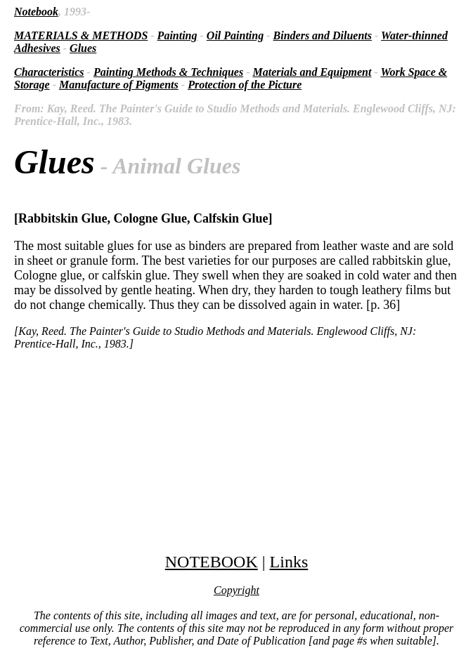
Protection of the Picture (245, 85)
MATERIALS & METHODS (81, 35)
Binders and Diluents (322, 35)
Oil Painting (235, 35)
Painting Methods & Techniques (168, 72)
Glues (83, 48)
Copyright (236, 590)
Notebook (36, 12)
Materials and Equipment (311, 72)
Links (289, 562)
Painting (177, 35)
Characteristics (49, 72)
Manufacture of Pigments (119, 85)
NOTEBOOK (211, 562)
